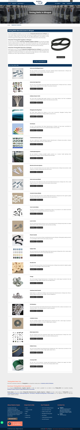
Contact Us (69, 3)
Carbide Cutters (34, 318)
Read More (33, 74)
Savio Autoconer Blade (35, 179)
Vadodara (43, 383)
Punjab (21, 389)
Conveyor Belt (33, 360)
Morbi (47, 383)
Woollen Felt (33, 262)
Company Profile (28, 409)
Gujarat (17, 389)
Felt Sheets (32, 123)
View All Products (45, 419)
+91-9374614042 (12, 1)
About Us (14, 3)
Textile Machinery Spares (36, 137)
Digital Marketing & (61, 428)
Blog (26, 413)
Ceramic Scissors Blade (35, 193)
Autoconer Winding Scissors (36, 68)
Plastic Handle (33, 235)
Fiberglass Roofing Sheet (36, 110)
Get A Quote (61, 57)
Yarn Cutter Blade (34, 207)
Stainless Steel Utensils (35, 290)
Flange (31, 276)
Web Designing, (55, 428)
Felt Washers (33, 304)
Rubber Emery (33, 346)
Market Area (27, 417)
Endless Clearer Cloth (35, 96)
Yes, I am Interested (40, 61)
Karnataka (32, 389)
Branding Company (68, 428)
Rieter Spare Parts (34, 332)
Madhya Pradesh (11, 389)
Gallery (26, 411)
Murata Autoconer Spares (36, 165)
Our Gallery (58, 3)
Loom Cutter (33, 221)
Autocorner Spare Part (35, 82)
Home (9, 3)
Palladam (51, 383)
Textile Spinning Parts (35, 151)
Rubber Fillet (33, 248)
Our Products (21, 3)
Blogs (64, 3)
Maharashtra (26, 389)
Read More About (12, 418)
